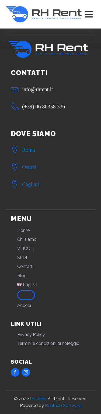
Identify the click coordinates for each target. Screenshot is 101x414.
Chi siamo (27, 239)
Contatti (25, 266)
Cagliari (30, 184)
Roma (28, 150)
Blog (22, 275)
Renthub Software (63, 405)
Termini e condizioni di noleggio (48, 343)
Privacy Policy (31, 334)
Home (23, 230)
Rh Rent (38, 398)
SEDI (22, 257)
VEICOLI (25, 248)
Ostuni (29, 167)
